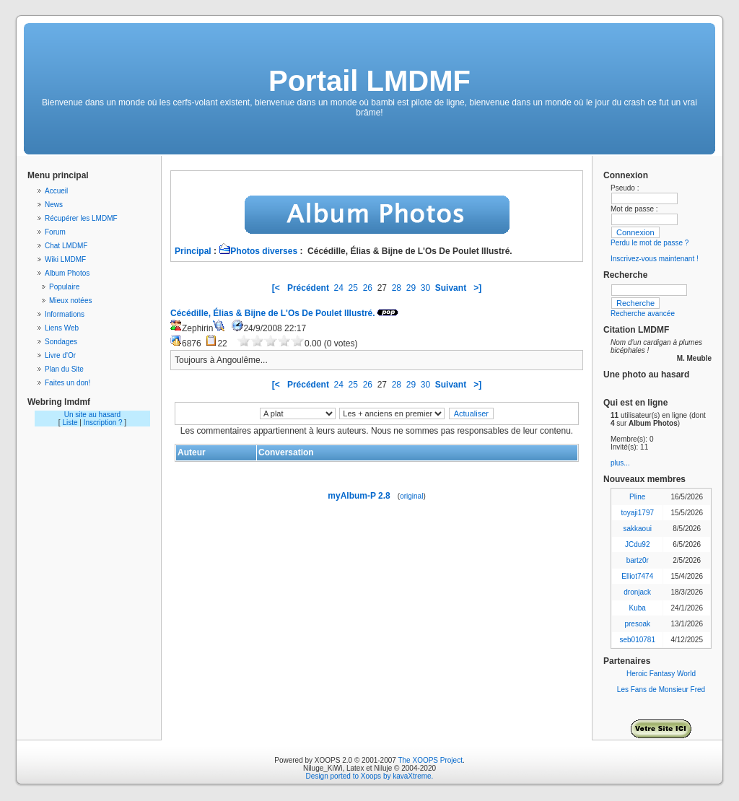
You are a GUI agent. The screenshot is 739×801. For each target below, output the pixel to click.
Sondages (61, 342)
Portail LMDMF (369, 81)
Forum (55, 232)
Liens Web (62, 328)
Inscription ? (103, 422)
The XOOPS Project (430, 760)
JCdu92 (637, 544)
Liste (69, 422)
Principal (193, 251)
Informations (64, 314)
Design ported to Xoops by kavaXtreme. (370, 776)
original (411, 496)
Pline (637, 497)
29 (411, 288)
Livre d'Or (60, 355)
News (54, 205)
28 (396, 288)
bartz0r (637, 560)
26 (367, 288)
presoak (637, 624)
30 (425, 288)
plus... (620, 463)
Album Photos (67, 273)
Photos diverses (258, 251)
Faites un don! (67, 383)
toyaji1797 (637, 513)
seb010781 (637, 640)
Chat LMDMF (66, 246)
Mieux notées (70, 301)
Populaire (64, 287)
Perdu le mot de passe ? (649, 243)
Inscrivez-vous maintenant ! (655, 259)
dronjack (637, 592)
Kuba (637, 608)
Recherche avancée (643, 314)
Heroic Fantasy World (661, 674)
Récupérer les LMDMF (81, 218)
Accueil (56, 191)
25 (353, 288)
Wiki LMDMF (65, 259)
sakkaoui (637, 529)
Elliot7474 (637, 576)
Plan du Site (64, 369)
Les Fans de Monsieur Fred (661, 689)
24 (339, 288)
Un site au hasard (92, 415)
